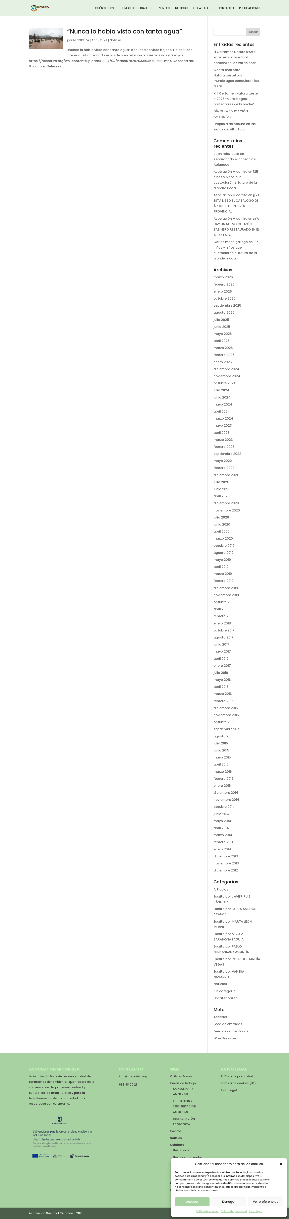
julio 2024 (221, 390)
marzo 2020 (223, 538)
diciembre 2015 (226, 708)
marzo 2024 (223, 418)
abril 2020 (222, 531)
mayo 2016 (222, 679)
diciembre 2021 (226, 475)
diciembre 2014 (226, 792)
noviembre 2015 (226, 715)
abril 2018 (221, 609)
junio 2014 (221, 814)
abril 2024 (222, 411)
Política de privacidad (234, 1211)
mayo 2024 (223, 404)
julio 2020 (221, 517)
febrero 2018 (223, 616)
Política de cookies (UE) (238, 1083)
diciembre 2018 (226, 588)
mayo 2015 (222, 757)
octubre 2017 (224, 630)
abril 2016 (221, 686)
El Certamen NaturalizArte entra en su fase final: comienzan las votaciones (235, 57)
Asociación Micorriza (230, 171)
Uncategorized (226, 998)
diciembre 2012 (226, 870)
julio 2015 (221, 743)
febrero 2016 (223, 701)
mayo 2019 (222, 559)
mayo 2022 (223, 461)
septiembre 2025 (227, 305)
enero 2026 (223, 291)
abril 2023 (222, 432)
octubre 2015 (224, 722)
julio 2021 (221, 482)
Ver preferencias (265, 1202)
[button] (281, 1164)
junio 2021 (221, 489)
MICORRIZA (81, 40)
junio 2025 (222, 326)
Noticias (181, 8)
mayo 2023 (223, 425)
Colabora (200, 8)
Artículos (221, 889)
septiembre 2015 (227, 729)
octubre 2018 (224, 602)
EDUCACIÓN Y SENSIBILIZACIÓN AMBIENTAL (184, 1106)
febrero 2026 (224, 284)
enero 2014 (222, 849)
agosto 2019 (223, 552)
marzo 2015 (223, 771)
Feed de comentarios (231, 1031)
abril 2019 (221, 566)
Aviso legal (255, 1211)
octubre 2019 (224, 545)
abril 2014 (221, 828)
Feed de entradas (228, 1024)
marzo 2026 (223, 277)
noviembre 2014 (226, 799)
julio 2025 (221, 319)
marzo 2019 (223, 573)
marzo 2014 (223, 835)
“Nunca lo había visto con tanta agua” (124, 31)
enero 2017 (222, 665)
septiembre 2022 (227, 453)
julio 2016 (221, 672)
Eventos (164, 8)
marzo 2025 (223, 348)
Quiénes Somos (106, 8)
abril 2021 (221, 496)
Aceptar (192, 1202)
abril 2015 (221, 764)
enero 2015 (222, 785)
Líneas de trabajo (135, 8)
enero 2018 (222, 623)
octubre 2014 (224, 806)
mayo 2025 (223, 333)
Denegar (229, 1202)
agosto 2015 (223, 736)
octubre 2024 (225, 383)
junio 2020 (222, 524)
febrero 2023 (224, 446)
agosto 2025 (224, 312)
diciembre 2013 (226, 856)
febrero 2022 (224, 468)
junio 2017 (221, 644)
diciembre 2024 (226, 369)
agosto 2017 (223, 637)
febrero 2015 (223, 778)
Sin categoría (225, 991)
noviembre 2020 (227, 510)
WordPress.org (225, 1038)
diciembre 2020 (226, 503)
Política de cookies (207, 1211)
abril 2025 (222, 341)
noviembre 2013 (226, 863)
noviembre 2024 (227, 376)
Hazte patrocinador (187, 1157)
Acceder (220, 1017)
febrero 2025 (224, 355)
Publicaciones (249, 8)
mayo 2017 (222, 651)
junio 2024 (222, 397)
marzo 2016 (223, 693)
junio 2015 (221, 750)
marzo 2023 (223, 439)
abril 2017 (221, 658)
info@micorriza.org (133, 1076)
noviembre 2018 (226, 595)
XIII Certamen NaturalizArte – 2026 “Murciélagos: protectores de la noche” (236, 99)
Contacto (226, 8)
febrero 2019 (223, 580)
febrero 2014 (224, 842)
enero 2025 (223, 362)
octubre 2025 (224, 298)
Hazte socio (181, 1150)
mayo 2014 (222, 821)
